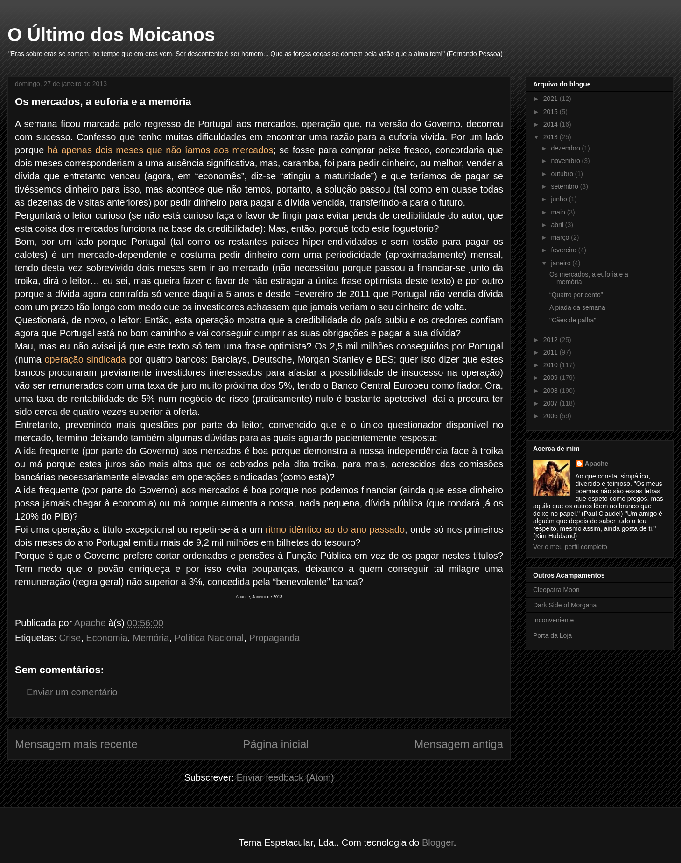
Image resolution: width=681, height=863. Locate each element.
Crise (70, 638)
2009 (551, 377)
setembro (565, 186)
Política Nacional (209, 638)
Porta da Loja (552, 635)
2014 (551, 124)
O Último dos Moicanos (111, 34)
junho (560, 199)
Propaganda (274, 638)
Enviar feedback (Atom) (285, 777)
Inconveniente (553, 620)
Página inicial (276, 744)
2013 (551, 137)
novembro (566, 160)
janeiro (561, 263)
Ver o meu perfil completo (570, 546)
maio (559, 212)
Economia (106, 638)
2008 (551, 390)
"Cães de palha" (572, 320)
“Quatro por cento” (576, 295)
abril (558, 224)
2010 (551, 365)
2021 (551, 98)
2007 (551, 403)
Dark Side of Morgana (565, 605)
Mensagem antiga (458, 744)
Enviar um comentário (72, 692)
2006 (551, 416)
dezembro (566, 148)
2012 (551, 339)
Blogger (438, 842)
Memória (151, 638)
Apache (597, 463)
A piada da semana (577, 307)
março (561, 237)
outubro (563, 174)
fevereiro (564, 250)
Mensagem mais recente (76, 744)
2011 (551, 352)
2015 (551, 111)
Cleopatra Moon (556, 589)
